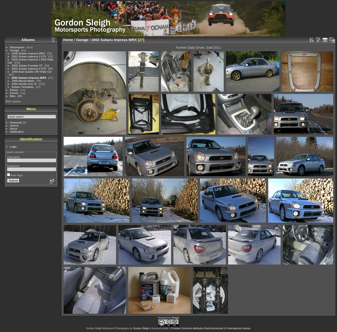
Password (13, 165)
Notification (17, 131)
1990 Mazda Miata (23, 80)
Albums (28, 40)
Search (14, 125)
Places (14, 89)
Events (14, 92)
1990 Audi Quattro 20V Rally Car (32, 71)
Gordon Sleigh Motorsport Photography (107, 328)
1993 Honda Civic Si (24, 83)
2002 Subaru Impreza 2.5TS (29, 68)
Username (13, 156)
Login (13, 146)
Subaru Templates (23, 86)
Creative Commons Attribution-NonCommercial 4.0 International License (210, 328)
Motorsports (17, 47)
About (13, 128)
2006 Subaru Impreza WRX (28, 53)
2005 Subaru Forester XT (27, 65)
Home (68, 40)
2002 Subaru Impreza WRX (29, 77)
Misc (13, 95)
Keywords (16, 122)
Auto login (15, 175)
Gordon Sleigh (141, 328)
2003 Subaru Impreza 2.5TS (29, 56)
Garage (14, 50)
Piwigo (175, 317)
